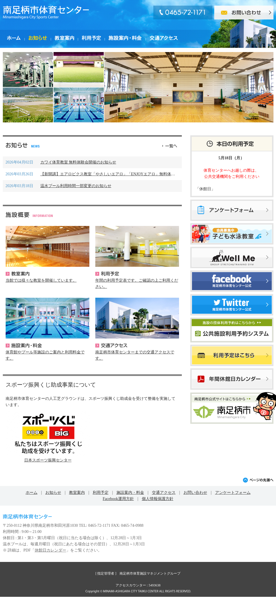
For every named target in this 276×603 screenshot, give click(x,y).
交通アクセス (111, 345)
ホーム (31, 492)
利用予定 (107, 274)
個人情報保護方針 (157, 499)
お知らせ (53, 492)
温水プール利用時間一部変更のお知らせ (75, 186)
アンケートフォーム (233, 492)
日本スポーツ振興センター (48, 460)
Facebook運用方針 (118, 499)
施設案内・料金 (24, 345)
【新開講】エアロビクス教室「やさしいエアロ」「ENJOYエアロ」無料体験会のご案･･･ (118, 174)
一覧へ (169, 145)
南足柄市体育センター (46, 12)
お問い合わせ (195, 492)
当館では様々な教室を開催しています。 (41, 280)
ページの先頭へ (258, 480)
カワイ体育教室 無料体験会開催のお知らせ (78, 162)
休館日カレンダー (50, 550)
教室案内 (17, 274)
